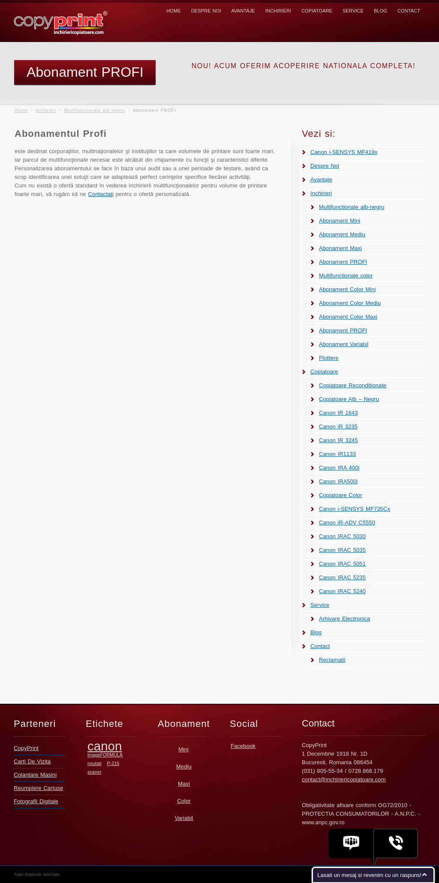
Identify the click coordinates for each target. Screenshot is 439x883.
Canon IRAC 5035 (342, 550)
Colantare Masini (35, 774)
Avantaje (243, 10)
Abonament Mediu (342, 234)
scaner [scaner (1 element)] (94, 772)
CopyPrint (26, 748)
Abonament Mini (339, 220)
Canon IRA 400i (339, 467)
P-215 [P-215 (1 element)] (113, 763)
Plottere (329, 358)
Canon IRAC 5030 (342, 536)
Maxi (184, 784)
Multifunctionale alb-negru (94, 110)
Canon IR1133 (337, 454)
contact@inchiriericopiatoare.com (344, 779)
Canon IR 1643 (338, 413)
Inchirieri (278, 10)
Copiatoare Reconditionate (352, 385)
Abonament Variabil (343, 344)
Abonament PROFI (343, 262)
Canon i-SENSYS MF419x (344, 152)
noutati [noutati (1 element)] (94, 763)
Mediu (184, 766)
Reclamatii (332, 660)
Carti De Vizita (32, 761)
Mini (183, 749)
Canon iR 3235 (338, 426)
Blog (380, 10)
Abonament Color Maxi (348, 316)
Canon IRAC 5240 (342, 591)
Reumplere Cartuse (38, 788)
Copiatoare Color (340, 495)
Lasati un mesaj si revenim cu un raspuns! (369, 875)
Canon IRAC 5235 (342, 577)
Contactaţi (101, 194)
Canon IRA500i (338, 481)
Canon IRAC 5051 (342, 564)
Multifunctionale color (346, 275)
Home (173, 10)
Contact (408, 10)
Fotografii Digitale (36, 801)
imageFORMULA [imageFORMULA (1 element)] (105, 754)
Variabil (183, 818)
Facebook (243, 746)
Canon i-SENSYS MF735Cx (354, 509)
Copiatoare (316, 10)
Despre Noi (206, 10)
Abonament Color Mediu (350, 303)
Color (184, 801)
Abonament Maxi (340, 248)
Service (353, 10)
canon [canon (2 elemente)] (104, 746)
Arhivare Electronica (344, 618)
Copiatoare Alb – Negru (349, 399)
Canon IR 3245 (338, 440)
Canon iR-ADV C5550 (347, 522)
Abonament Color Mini (347, 289)
